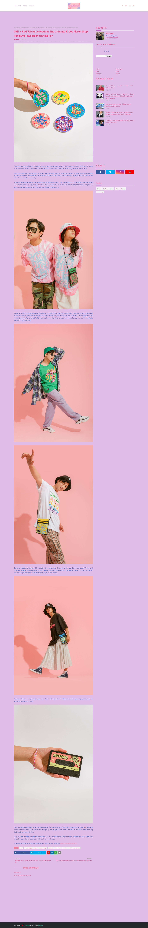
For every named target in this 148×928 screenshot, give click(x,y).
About (25, 5)
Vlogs (117, 71)
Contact (31, 5)
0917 (21, 848)
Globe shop (43, 848)
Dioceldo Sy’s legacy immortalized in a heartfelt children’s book (119, 87)
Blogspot (27, 925)
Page (97, 71)
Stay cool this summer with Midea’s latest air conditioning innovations (118, 105)
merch (50, 848)
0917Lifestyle (28, 848)
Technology (100, 192)
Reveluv (64, 848)
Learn (111, 188)
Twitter (118, 74)
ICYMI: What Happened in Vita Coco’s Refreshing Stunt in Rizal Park (119, 121)
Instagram (99, 74)
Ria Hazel (16, 39)
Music (117, 188)
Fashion (105, 188)
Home (19, 5)
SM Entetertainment (23, 27)
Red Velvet (57, 848)
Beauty (99, 188)
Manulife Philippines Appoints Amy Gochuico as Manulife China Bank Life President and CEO (119, 113)
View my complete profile (112, 37)
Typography (119, 69)
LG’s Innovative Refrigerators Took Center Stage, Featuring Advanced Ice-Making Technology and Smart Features (120, 96)
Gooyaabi (40, 925)
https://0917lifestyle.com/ (68, 843)
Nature (123, 188)
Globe (36, 848)
